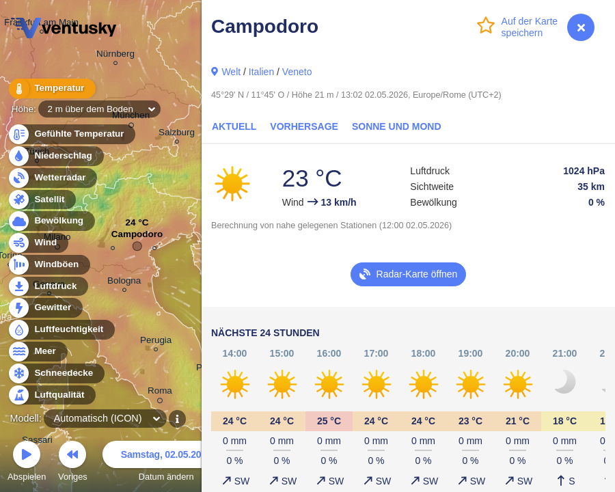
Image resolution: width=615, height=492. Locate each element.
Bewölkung (50, 221)
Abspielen (27, 463)
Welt (231, 71)
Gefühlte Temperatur (71, 134)
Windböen (48, 265)
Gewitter (44, 308)
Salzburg (177, 134)
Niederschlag (55, 156)
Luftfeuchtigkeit (60, 330)
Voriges (72, 463)
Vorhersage (304, 126)
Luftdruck (47, 287)
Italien (261, 71)
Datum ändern (166, 463)
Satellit (41, 200)
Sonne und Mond (396, 126)
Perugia (156, 342)
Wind (37, 243)
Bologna (124, 282)
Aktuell (234, 126)
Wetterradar (52, 178)
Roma (160, 392)
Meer (37, 351)
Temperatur (51, 88)
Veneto (297, 71)
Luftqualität (51, 395)
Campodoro (137, 237)
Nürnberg (115, 56)
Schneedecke (55, 373)
